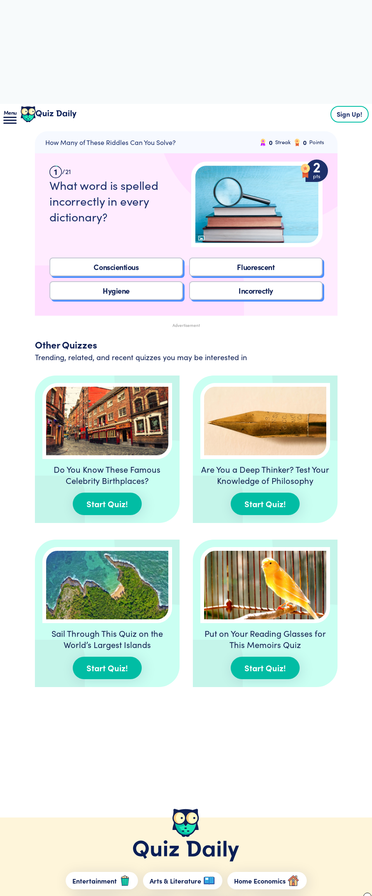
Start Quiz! (107, 503)
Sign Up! (349, 113)
